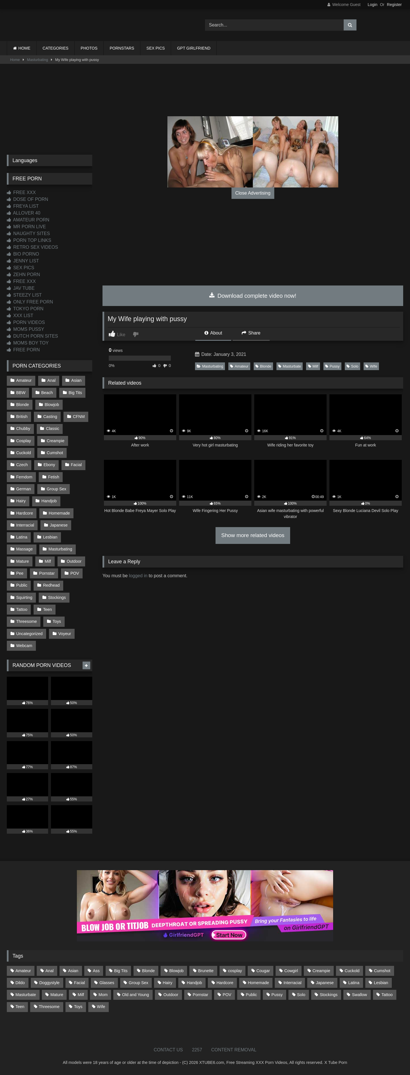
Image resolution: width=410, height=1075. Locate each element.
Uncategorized (29, 633)
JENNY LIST (23, 260)
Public (21, 585)
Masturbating (37, 60)
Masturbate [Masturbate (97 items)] (25, 994)
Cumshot (55, 452)
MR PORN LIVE (26, 226)
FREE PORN (23, 349)
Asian (76, 380)
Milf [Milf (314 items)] (81, 994)
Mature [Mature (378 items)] (56, 994)
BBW (21, 392)
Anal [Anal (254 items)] (49, 970)
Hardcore (24, 513)
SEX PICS (155, 48)
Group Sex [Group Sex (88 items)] (138, 982)
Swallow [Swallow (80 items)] (359, 994)
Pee (20, 573)
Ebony (49, 464)
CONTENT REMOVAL (234, 1049)
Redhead (51, 585)
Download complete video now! (252, 296)
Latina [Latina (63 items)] (353, 982)
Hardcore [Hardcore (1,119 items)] (224, 982)
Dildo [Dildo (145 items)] (20, 982)
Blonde (263, 366)
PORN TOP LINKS (29, 240)
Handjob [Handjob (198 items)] (194, 982)
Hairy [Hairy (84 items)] (168, 982)
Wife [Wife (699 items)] (101, 1006)
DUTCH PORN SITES (32, 336)
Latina (21, 537)
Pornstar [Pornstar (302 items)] (200, 994)
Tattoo (21, 609)
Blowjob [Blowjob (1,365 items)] (176, 970)
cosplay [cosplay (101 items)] (235, 970)
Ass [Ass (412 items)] (96, 970)
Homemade (59, 513)
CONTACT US (168, 1049)
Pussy (332, 366)
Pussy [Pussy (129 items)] (276, 994)
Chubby (23, 428)
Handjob (49, 501)
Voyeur (64, 633)
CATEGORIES (56, 48)
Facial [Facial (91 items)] (79, 982)
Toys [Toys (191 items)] (78, 1006)
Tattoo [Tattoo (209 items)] (387, 994)
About (213, 333)
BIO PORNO (23, 254)
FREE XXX (21, 192)
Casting (50, 416)
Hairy (21, 501)
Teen (47, 609)
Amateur (239, 366)
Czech (22, 464)
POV (74, 573)
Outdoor (74, 561)
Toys (57, 621)
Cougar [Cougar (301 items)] (263, 970)
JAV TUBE (20, 288)
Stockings (57, 597)
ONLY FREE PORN (30, 301)
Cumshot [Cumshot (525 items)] (382, 970)
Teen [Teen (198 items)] (19, 1006)
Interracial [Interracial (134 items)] (293, 982)
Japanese (58, 525)
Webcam (24, 645)
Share (251, 333)
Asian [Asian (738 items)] (73, 970)
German (23, 489)
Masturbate (289, 366)
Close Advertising (252, 193)
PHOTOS (89, 48)
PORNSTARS (122, 48)
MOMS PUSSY (25, 329)
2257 (197, 1049)
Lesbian (50, 537)
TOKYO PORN (25, 308)
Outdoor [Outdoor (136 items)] (170, 994)
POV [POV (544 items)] (227, 994)
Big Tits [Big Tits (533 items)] (121, 970)
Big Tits (75, 392)
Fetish (53, 477)
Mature (22, 561)
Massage (24, 549)
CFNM (79, 416)
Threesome (26, 621)
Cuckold (23, 452)
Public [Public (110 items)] (251, 994)
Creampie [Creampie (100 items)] (321, 970)
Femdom (24, 477)
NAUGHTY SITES (28, 233)
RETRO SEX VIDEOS (32, 247)
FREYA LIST (23, 206)
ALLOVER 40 (23, 213)
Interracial (25, 525)
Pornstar (47, 573)
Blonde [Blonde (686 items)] (148, 970)
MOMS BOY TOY (28, 342)
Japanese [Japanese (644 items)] (325, 982)
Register (394, 4)
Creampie (55, 440)
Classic (52, 428)
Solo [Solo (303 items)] (301, 994)
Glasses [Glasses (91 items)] (106, 982)
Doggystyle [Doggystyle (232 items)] (49, 982)
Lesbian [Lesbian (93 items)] (381, 982)
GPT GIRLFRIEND (193, 48)
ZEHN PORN (23, 274)
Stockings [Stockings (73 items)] (328, 994)
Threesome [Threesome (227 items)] (49, 1006)
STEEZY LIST (24, 295)
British (22, 416)
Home (15, 60)
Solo (352, 366)
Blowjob (52, 404)
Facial (76, 464)
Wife (371, 366)
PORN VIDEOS (26, 322)
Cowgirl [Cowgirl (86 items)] (291, 970)
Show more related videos (252, 535)
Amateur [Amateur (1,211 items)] (23, 970)
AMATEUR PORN (28, 219)
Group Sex (56, 489)
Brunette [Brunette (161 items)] (206, 970)
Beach (47, 392)
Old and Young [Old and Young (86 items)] (135, 994)
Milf (313, 366)
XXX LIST (20, 315)
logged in (138, 575)
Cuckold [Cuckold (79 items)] (352, 970)
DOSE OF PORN (27, 199)
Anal (51, 380)
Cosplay (23, 440)
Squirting (24, 597)
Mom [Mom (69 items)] (103, 994)
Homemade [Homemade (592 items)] (258, 982)
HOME (24, 48)
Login (372, 4)
